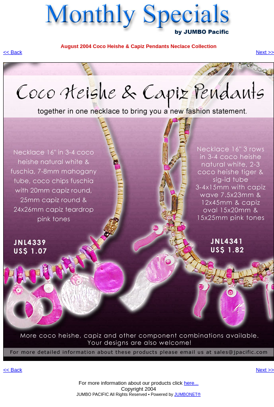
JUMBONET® (187, 394)
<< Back (12, 52)
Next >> (265, 52)
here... (191, 383)
